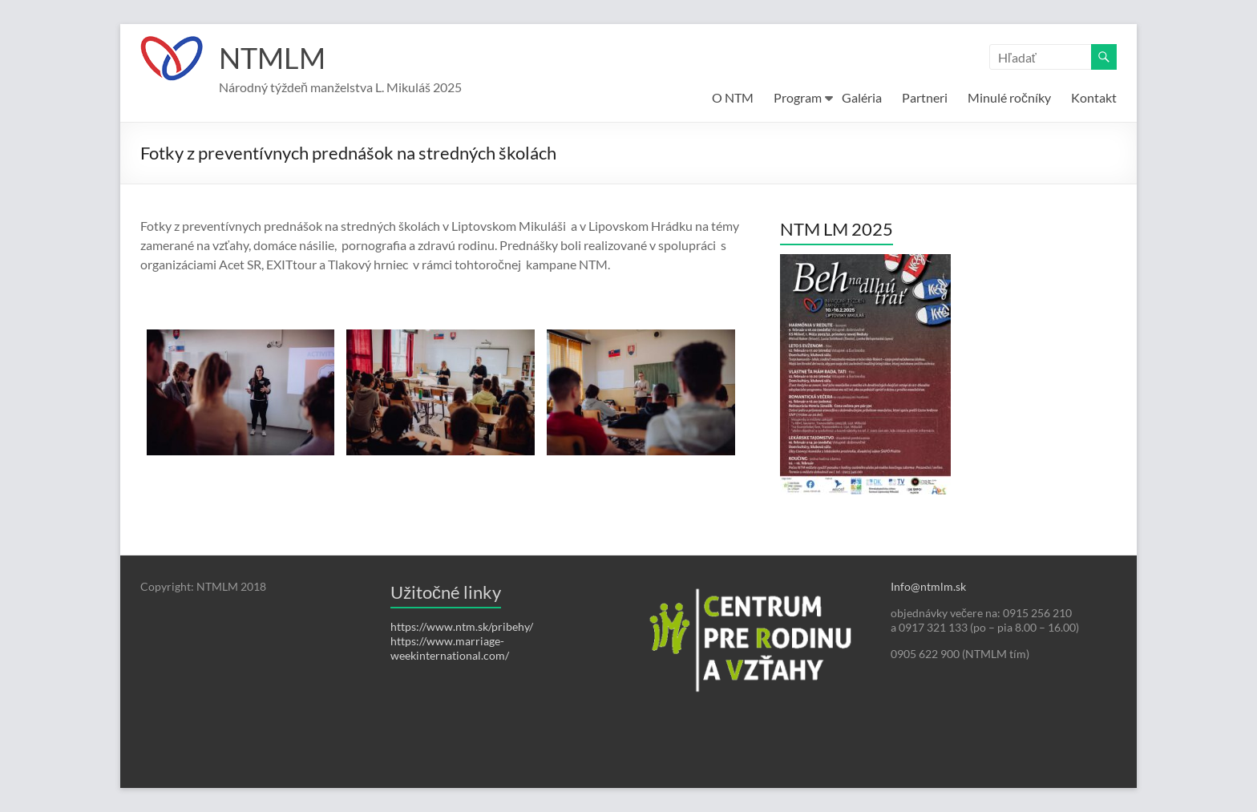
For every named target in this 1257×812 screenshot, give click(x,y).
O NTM (733, 97)
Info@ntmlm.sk (928, 586)
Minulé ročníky (1009, 97)
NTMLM (272, 58)
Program (798, 97)
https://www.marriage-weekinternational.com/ (449, 648)
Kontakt (1094, 97)
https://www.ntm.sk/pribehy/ (461, 626)
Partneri (925, 97)
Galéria (862, 97)
